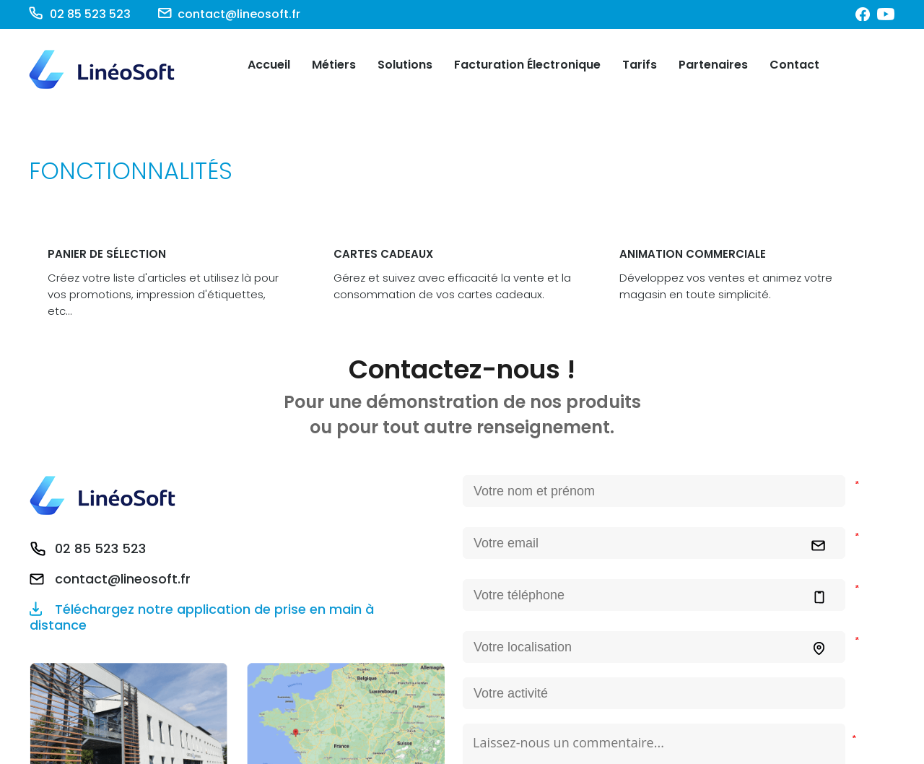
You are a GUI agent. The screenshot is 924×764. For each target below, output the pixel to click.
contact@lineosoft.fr (123, 579)
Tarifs (639, 64)
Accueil (269, 64)
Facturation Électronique (527, 64)
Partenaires (713, 64)
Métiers (334, 64)
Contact (794, 64)
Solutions (405, 64)
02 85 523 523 (100, 549)
